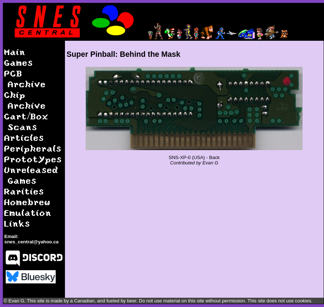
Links (17, 223)
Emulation (28, 212)
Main (15, 52)
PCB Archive (25, 78)
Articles (24, 137)
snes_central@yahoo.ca (31, 241)
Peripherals (33, 148)
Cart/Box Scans (26, 121)
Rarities (24, 191)
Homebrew (27, 202)
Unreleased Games (31, 175)
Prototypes (33, 159)
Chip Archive (25, 100)
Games (18, 62)
